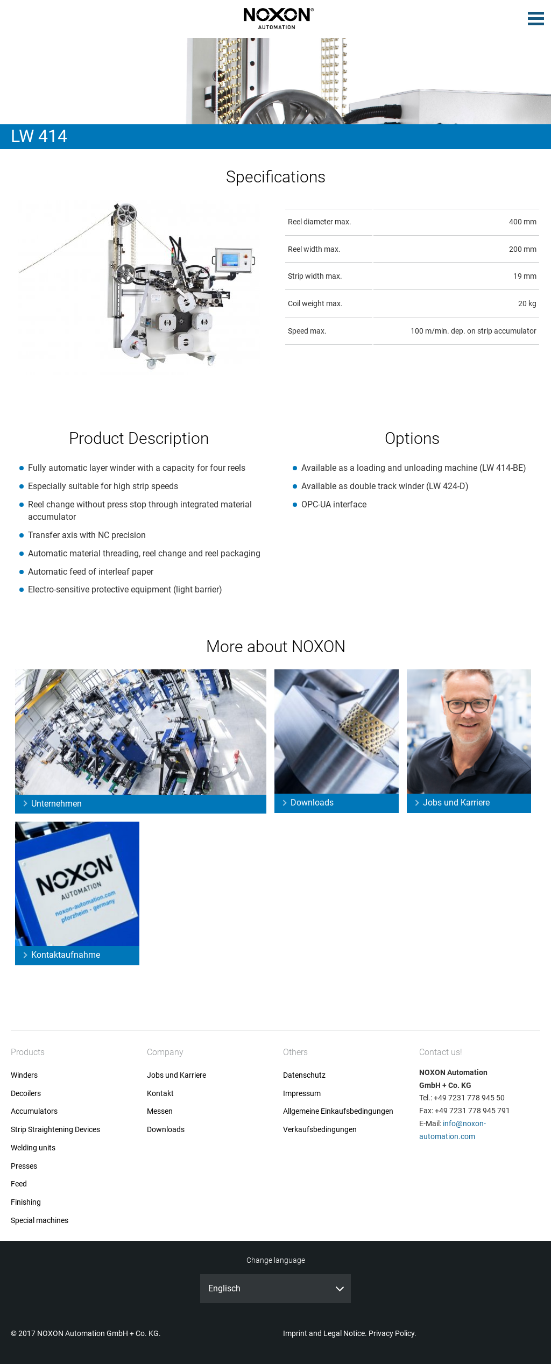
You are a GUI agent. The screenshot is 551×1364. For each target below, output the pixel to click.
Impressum (302, 1093)
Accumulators (34, 1111)
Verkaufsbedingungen (320, 1129)
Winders (24, 1075)
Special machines (39, 1220)
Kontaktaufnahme (65, 955)
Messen (160, 1111)
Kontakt (160, 1093)
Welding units (33, 1148)
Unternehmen (56, 803)
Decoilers (26, 1093)
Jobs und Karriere (456, 802)
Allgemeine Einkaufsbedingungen (338, 1111)
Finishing (26, 1202)
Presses (24, 1166)
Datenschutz (304, 1075)
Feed (19, 1184)
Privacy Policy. (392, 1333)
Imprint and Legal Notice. (325, 1333)
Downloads (312, 802)
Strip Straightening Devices (55, 1129)
